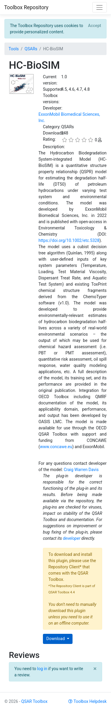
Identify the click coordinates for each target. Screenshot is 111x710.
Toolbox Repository (26, 7)
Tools (14, 48)
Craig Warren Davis (81, 469)
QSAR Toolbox (34, 701)
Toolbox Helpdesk (87, 701)
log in (42, 668)
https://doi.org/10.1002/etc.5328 (68, 240)
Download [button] (56, 638)
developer (71, 538)
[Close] (94, 25)
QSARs (31, 48)
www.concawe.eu (56, 446)
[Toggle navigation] (99, 7)
